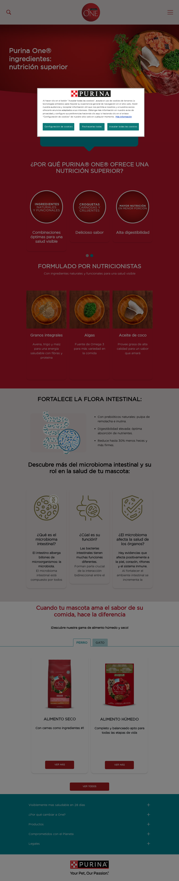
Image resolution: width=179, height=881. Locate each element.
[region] (90, 112)
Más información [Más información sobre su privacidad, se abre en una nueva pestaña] (123, 117)
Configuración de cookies (59, 126)
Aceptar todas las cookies (123, 126)
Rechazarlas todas (92, 126)
